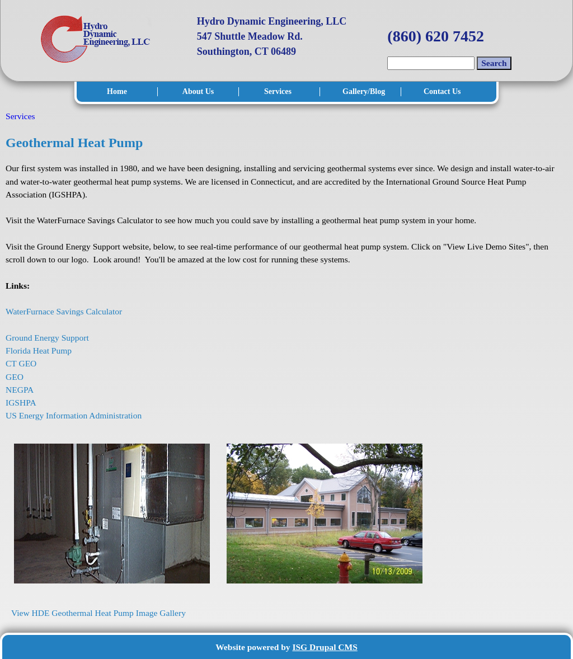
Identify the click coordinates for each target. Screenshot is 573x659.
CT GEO (22, 363)
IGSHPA (22, 402)
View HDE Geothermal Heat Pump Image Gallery (98, 613)
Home (117, 91)
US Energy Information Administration (75, 415)
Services (278, 91)
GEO (16, 377)
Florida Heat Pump (40, 350)
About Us (198, 91)
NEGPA (20, 389)
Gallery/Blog (363, 91)
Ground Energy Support (48, 337)
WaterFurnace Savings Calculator (64, 311)
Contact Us (442, 91)
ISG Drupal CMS (324, 647)
